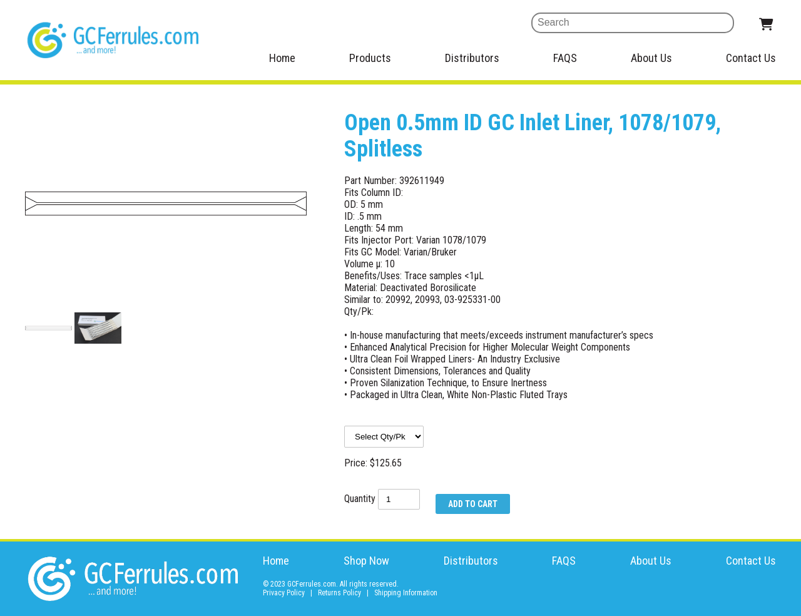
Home (282, 57)
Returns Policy (339, 592)
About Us (651, 57)
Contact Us (751, 57)
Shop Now (366, 560)
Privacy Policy (284, 592)
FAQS (565, 57)
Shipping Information (405, 592)
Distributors (472, 57)
